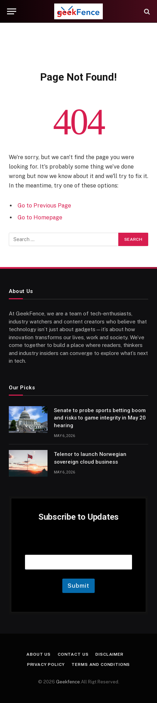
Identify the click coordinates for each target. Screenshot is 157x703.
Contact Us (73, 654)
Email (78, 545)
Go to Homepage (40, 217)
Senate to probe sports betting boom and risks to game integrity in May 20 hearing (100, 418)
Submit (78, 585)
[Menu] (11, 11)
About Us (38, 654)
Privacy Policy (46, 664)
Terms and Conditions (100, 664)
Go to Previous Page (44, 205)
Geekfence (68, 681)
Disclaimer (109, 654)
